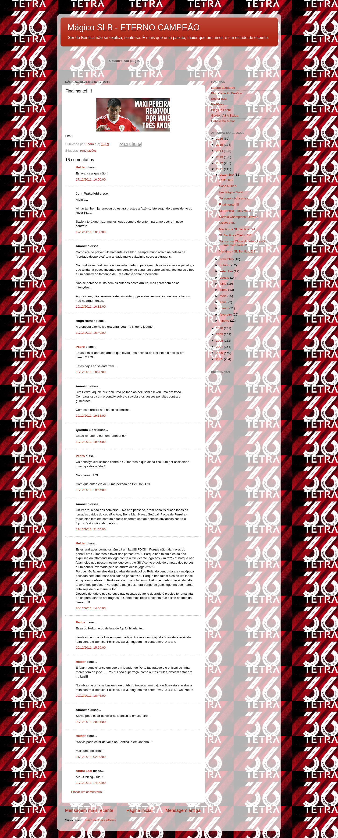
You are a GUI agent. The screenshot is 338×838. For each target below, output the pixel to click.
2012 (220, 163)
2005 (220, 359)
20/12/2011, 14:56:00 (91, 608)
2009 (220, 334)
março (224, 308)
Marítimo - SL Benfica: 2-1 (237, 251)
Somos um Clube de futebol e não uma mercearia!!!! (243, 243)
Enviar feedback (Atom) (99, 820)
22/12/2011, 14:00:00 (91, 783)
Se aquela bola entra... (235, 198)
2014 (220, 151)
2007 (220, 346)
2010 (220, 328)
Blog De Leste (221, 110)
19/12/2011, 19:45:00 (91, 442)
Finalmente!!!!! (229, 204)
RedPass (217, 104)
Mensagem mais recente (89, 810)
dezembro (227, 174)
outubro (225, 265)
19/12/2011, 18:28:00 (91, 372)
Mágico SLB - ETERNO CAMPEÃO (134, 27)
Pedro (80, 346)
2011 (220, 169)
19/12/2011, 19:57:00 (91, 490)
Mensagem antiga (182, 810)
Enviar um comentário (86, 792)
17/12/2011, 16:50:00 (91, 179)
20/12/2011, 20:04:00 (91, 722)
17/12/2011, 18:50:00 (91, 232)
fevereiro (226, 314)
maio (224, 296)
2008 (220, 340)
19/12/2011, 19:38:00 (91, 415)
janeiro (225, 320)
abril (223, 302)
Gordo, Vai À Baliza (224, 115)
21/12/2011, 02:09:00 (91, 757)
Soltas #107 (227, 223)
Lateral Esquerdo (223, 87)
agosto (225, 277)
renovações (88, 150)
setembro (227, 271)
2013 (220, 157)
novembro (227, 259)
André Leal (84, 771)
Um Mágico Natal (231, 192)
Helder (81, 167)
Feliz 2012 (226, 180)
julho (223, 283)
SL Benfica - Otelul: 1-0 (235, 235)
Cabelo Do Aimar (223, 121)
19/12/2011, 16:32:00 (91, 306)
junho (224, 289)
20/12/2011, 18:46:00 (91, 695)
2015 (220, 144)
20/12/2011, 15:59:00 (91, 647)
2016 (220, 138)
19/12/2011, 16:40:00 (91, 332)
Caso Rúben (227, 186)
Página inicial (139, 810)
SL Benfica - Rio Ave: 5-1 (236, 211)
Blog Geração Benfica (226, 93)
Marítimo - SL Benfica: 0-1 (237, 229)
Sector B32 (219, 98)
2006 (220, 353)
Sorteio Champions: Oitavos (238, 217)
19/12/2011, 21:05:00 (91, 529)
